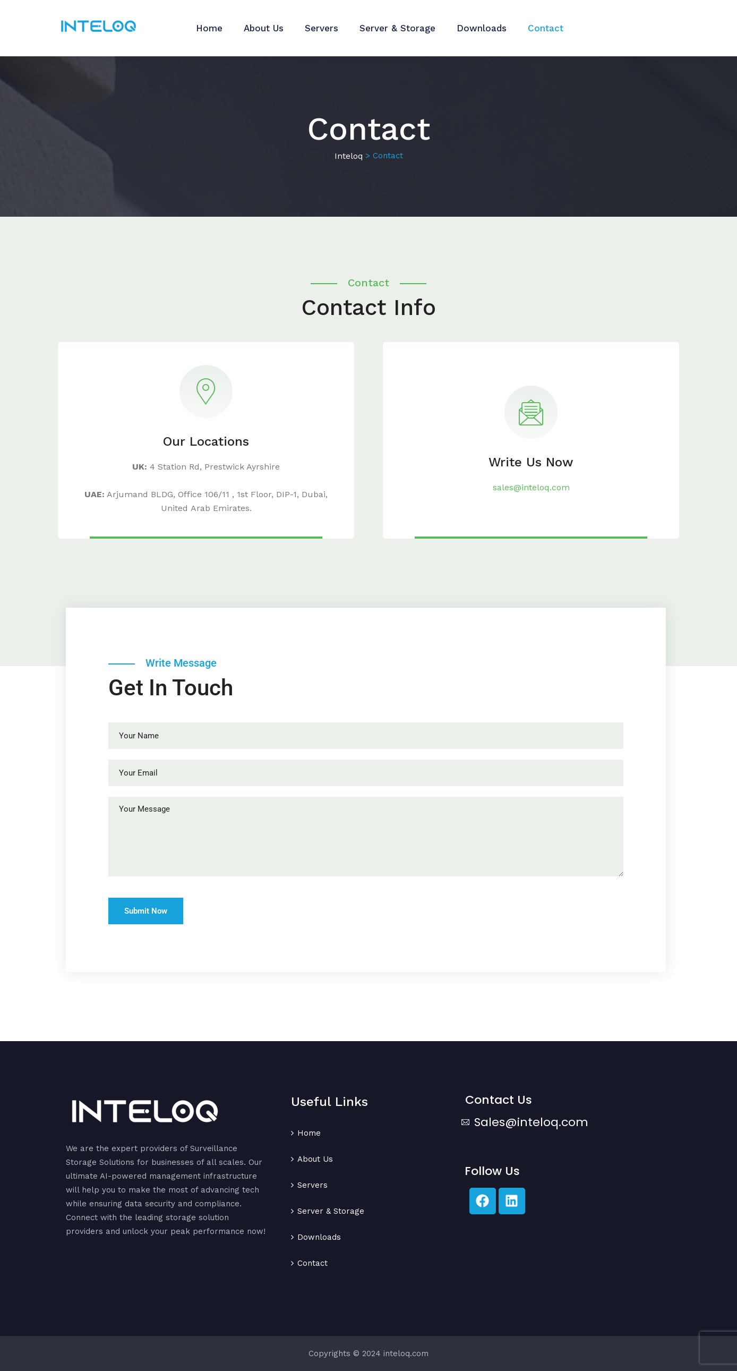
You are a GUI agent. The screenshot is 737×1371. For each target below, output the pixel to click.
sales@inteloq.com (531, 487)
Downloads (482, 28)
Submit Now (145, 911)
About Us (264, 28)
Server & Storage (397, 28)
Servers (321, 28)
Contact (545, 28)
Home (209, 28)
